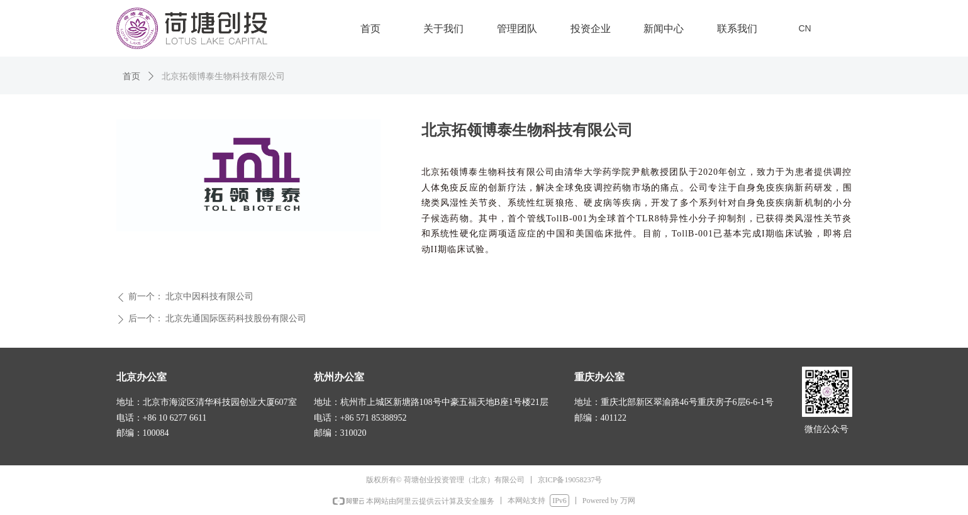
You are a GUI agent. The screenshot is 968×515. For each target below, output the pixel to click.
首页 (131, 76)
